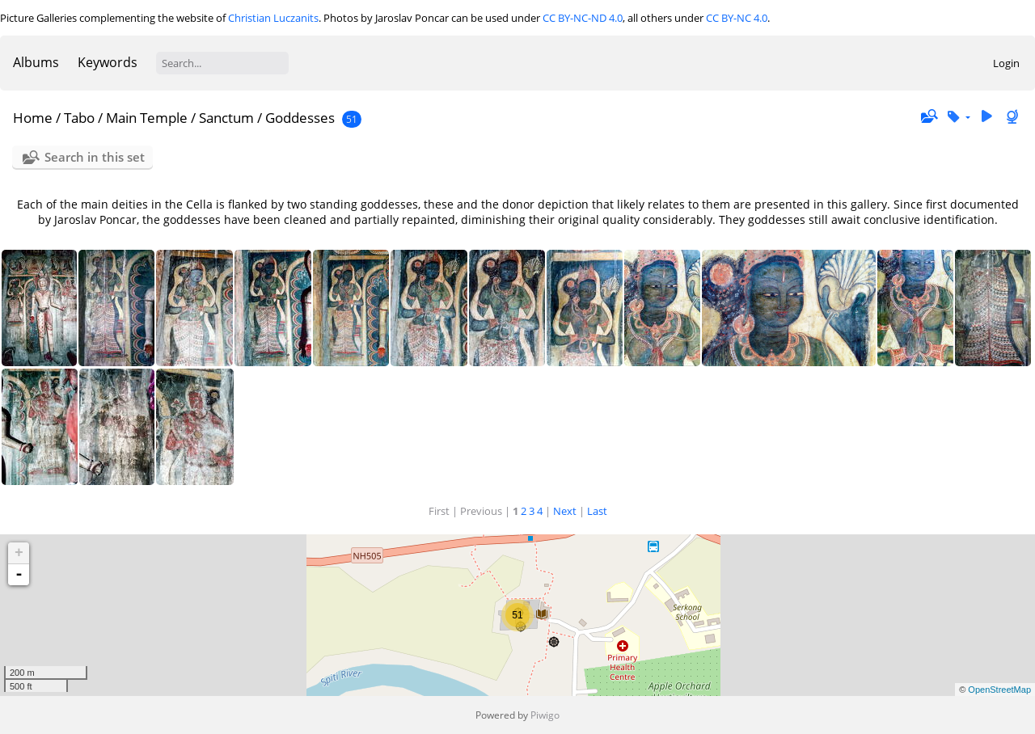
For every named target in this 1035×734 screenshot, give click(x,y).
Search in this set (94, 157)
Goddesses (300, 117)
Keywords (107, 62)
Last (597, 511)
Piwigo (545, 715)
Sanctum (226, 117)
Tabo (79, 117)
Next (565, 511)
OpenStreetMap (999, 689)
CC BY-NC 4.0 (736, 18)
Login (1006, 63)
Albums (36, 62)
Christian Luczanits (273, 18)
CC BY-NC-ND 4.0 (583, 18)
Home (33, 117)
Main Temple (147, 117)
